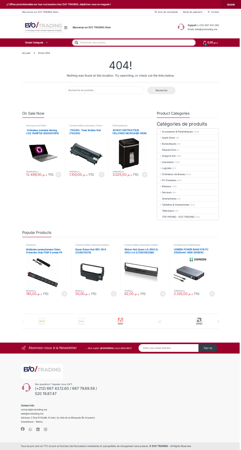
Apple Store (166, 137)
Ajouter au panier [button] (58, 174)
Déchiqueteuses (120, 125)
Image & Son (166, 155)
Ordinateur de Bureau (171, 174)
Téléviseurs (165, 210)
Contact (213, 12)
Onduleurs (31, 245)
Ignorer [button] (231, 4)
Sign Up (208, 347)
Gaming (29, 125)
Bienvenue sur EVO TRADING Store (40, 12)
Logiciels (164, 168)
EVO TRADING (160, 446)
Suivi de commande (166, 12)
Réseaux (164, 186)
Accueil (26, 53)
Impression (90, 125)
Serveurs (164, 192)
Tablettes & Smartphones (173, 204)
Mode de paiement (192, 12)
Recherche (161, 90)
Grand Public (40, 125)
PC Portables (166, 180)
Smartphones (166, 198)
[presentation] (218, 321)
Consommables (76, 125)
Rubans (105, 245)
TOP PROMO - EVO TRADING (176, 216)
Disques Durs (166, 149)
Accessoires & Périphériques (175, 131)
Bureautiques (166, 143)
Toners (99, 125)
